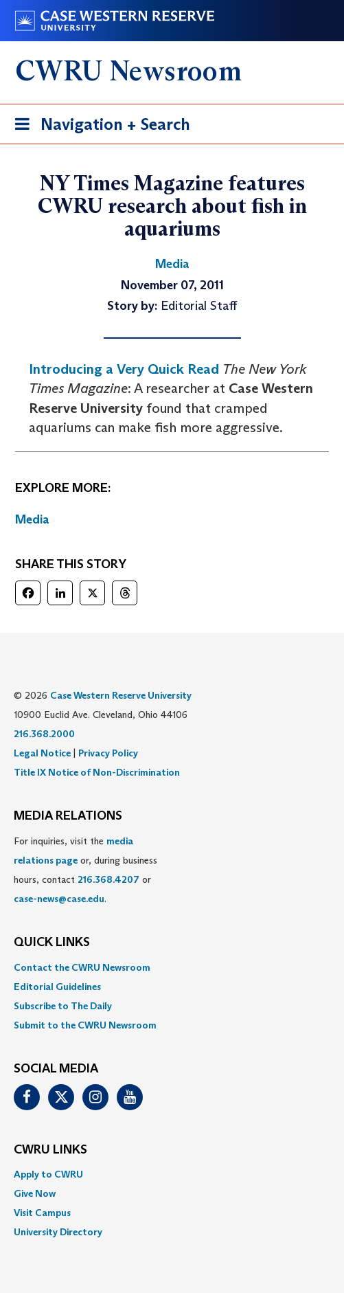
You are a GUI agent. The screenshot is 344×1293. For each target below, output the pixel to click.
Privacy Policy (108, 753)
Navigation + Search (98, 127)
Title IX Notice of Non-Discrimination (97, 772)
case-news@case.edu (59, 898)
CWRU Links (50, 1150)
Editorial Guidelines (57, 986)
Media (32, 519)
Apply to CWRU (48, 1174)
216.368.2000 (44, 734)
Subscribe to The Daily (63, 1006)
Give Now (35, 1193)
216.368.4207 (108, 879)
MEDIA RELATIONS (68, 816)
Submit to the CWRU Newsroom (85, 1025)
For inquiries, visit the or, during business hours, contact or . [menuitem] (85, 870)
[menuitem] (172, 967)
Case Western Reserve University (121, 695)
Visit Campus (42, 1212)
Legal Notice (42, 753)
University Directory (58, 1232)
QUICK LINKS (52, 942)
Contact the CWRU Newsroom (82, 967)
